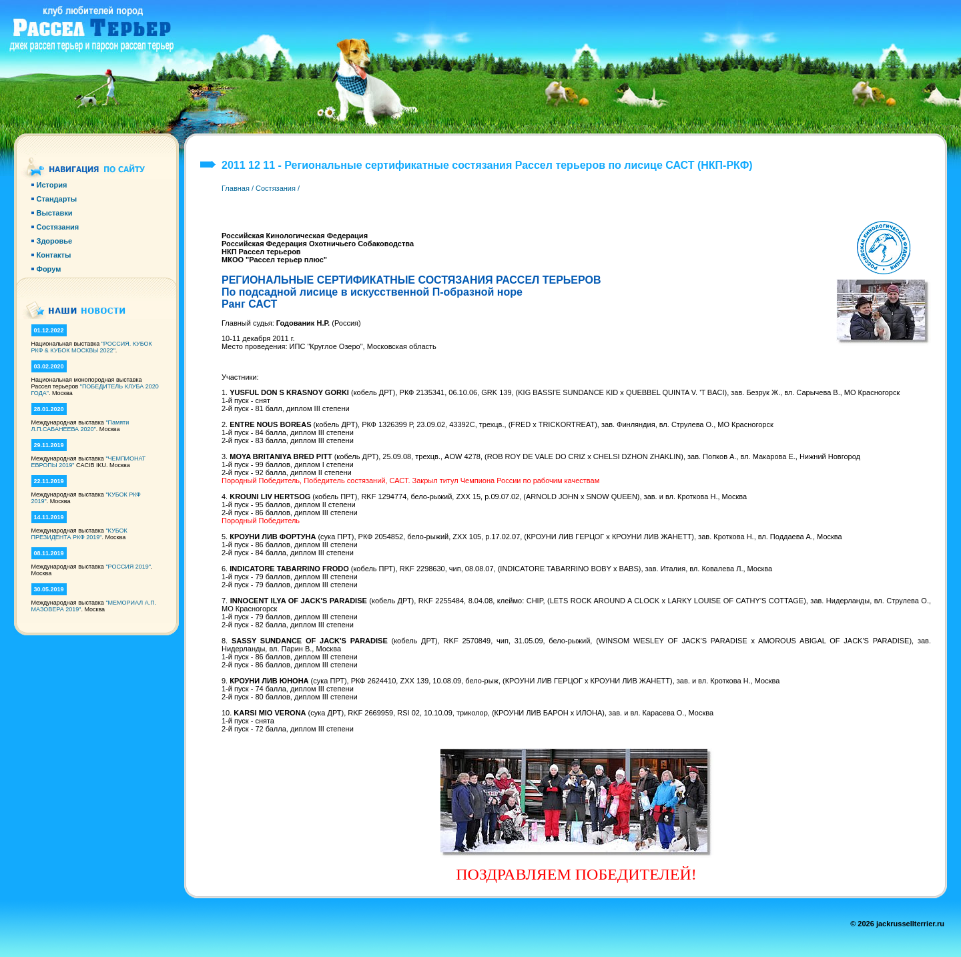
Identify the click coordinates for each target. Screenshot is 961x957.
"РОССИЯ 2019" (128, 566)
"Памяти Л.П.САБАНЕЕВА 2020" (80, 425)
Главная (236, 188)
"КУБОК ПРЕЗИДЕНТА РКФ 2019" (79, 534)
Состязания (276, 188)
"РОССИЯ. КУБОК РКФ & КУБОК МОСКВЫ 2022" (91, 347)
